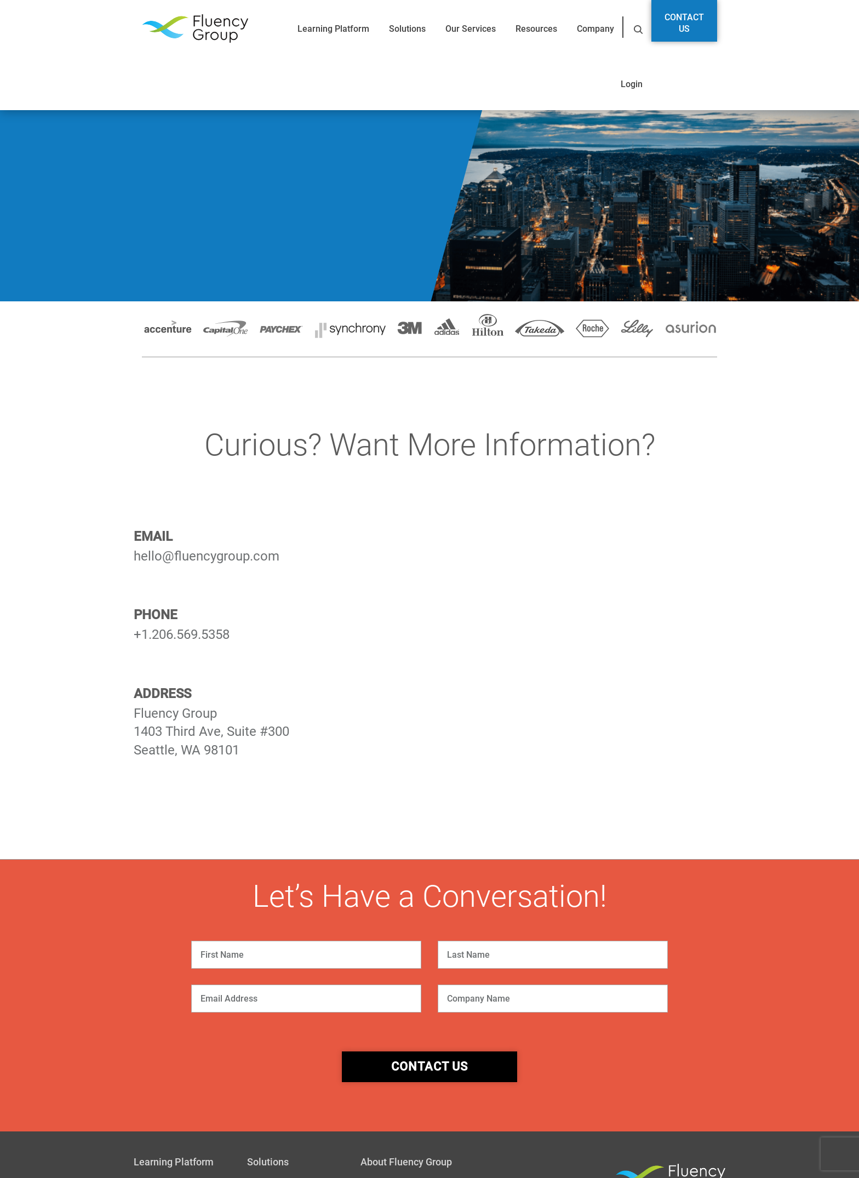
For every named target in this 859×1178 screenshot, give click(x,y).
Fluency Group (195, 28)
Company (595, 29)
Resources (536, 29)
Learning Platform (333, 29)
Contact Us (684, 23)
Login (632, 84)
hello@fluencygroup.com (206, 556)
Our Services (470, 29)
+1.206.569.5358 (182, 634)
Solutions (407, 29)
